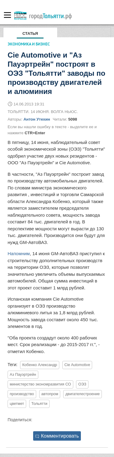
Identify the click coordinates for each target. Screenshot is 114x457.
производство (22, 394)
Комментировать (57, 436)
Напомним (19, 253)
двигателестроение (82, 394)
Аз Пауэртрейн (23, 374)
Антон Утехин (36, 119)
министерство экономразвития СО (40, 384)
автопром (49, 394)
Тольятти (39, 404)
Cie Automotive (77, 365)
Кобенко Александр (39, 365)
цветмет (17, 404)
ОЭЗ (82, 384)
